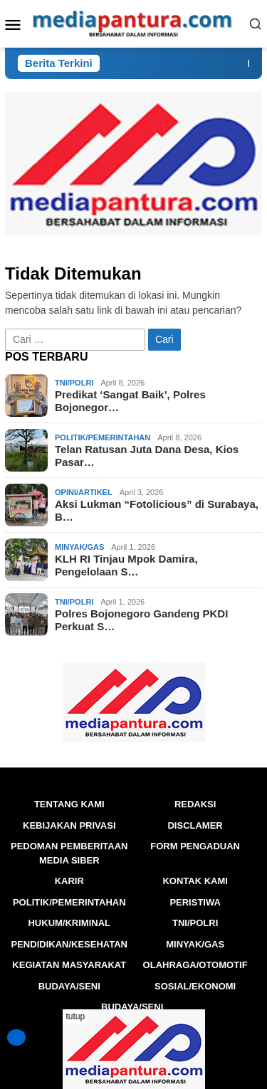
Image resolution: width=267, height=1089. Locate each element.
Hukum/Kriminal (69, 923)
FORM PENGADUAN (195, 846)
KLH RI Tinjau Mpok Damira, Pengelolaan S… (126, 565)
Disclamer (194, 825)
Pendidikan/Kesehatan (69, 944)
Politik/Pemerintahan (102, 437)
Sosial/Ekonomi (195, 986)
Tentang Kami (69, 804)
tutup (75, 1016)
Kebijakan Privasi (69, 825)
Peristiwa (195, 902)
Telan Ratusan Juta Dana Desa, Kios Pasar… (147, 455)
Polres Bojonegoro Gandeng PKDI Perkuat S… (141, 619)
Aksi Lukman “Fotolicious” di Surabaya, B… (156, 510)
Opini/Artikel (83, 492)
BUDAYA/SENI (69, 986)
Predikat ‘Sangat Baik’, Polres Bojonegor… (130, 400)
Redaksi (195, 804)
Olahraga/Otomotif (195, 965)
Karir (69, 881)
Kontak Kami (194, 881)
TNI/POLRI (74, 382)
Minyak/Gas (79, 547)
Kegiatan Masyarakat (69, 965)
